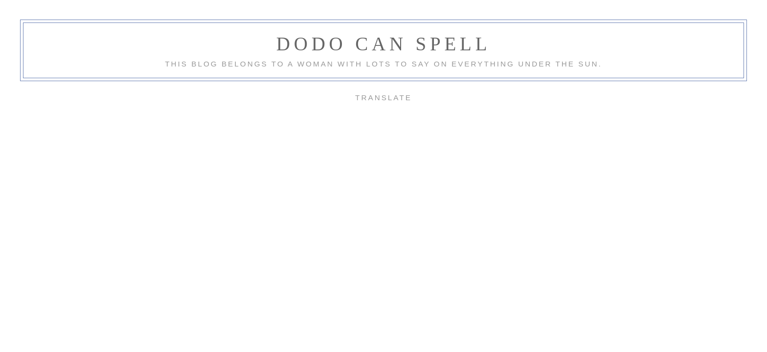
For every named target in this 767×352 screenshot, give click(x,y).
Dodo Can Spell (383, 43)
